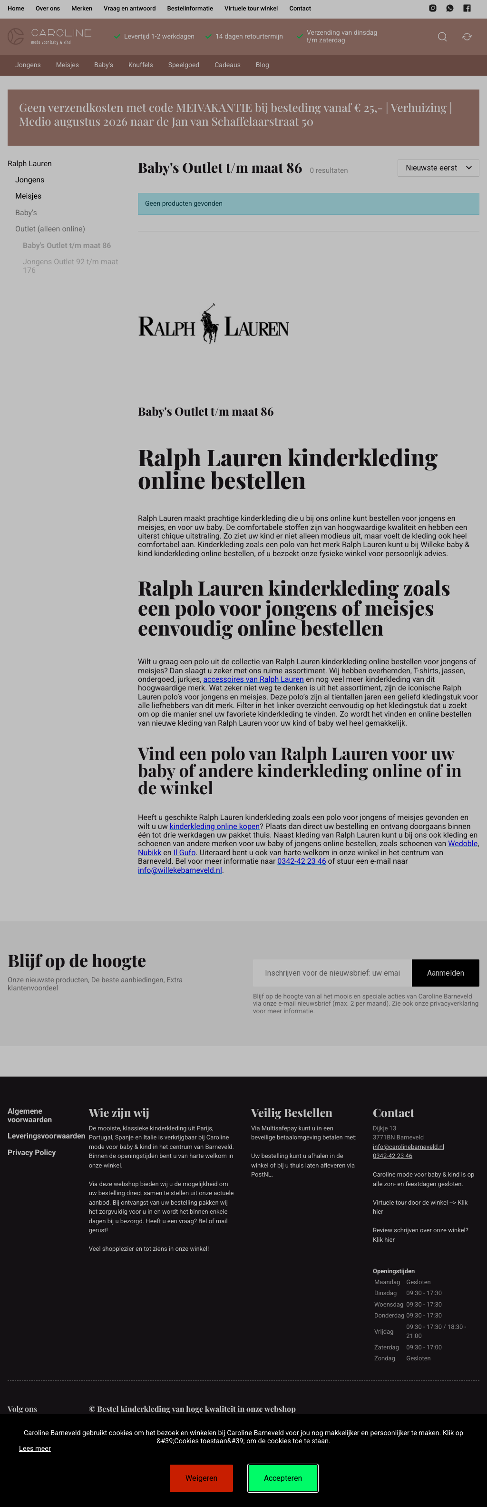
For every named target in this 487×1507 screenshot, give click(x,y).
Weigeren (201, 1478)
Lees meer (35, 1449)
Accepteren (283, 1478)
